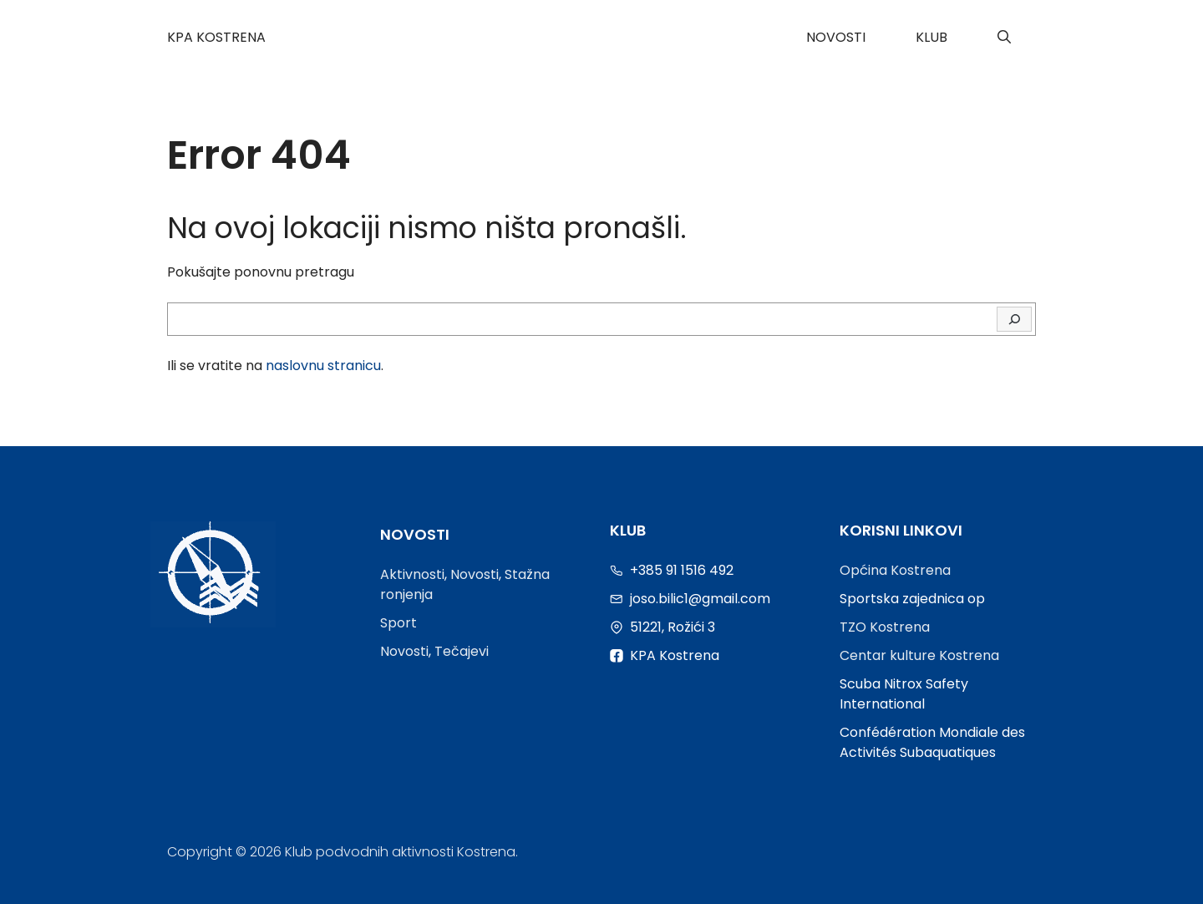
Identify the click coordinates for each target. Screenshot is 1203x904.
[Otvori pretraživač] (1004, 37)
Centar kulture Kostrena (919, 655)
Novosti (835, 37)
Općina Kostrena (895, 570)
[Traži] (1014, 319)
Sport (398, 622)
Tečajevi (461, 651)
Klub (931, 37)
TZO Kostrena (885, 627)
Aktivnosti (412, 574)
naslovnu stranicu (323, 365)
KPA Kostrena (216, 37)
